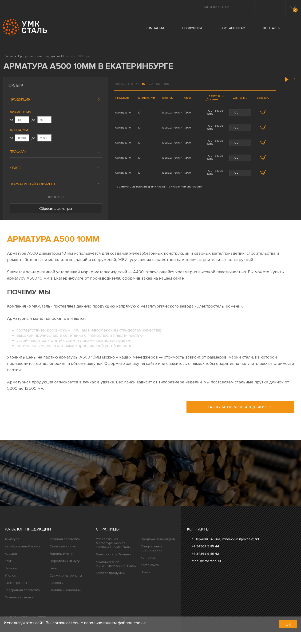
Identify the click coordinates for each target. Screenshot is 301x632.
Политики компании (65, 590)
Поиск (145, 572)
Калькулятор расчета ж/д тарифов (240, 407)
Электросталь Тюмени (113, 554)
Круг (8, 561)
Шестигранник (16, 583)
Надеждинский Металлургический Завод (116, 564)
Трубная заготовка (65, 539)
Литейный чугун (62, 554)
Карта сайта (150, 565)
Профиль (18, 152)
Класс (15, 168)
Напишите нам (216, 7)
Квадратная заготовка (22, 590)
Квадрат (11, 554)
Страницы (108, 529)
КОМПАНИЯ (155, 28)
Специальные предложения (151, 548)
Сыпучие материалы (66, 575)
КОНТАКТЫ (272, 28)
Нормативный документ (33, 184)
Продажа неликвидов (158, 539)
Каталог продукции (28, 529)
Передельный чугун (65, 561)
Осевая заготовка (19, 597)
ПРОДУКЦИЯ (192, 28)
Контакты (148, 558)
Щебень (56, 583)
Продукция (20, 99)
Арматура (12, 539)
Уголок (10, 575)
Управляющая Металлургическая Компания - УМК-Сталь (113, 543)
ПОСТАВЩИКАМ (232, 28)
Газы (53, 568)
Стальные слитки (63, 546)
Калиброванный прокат (23, 546)
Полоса (11, 568)
